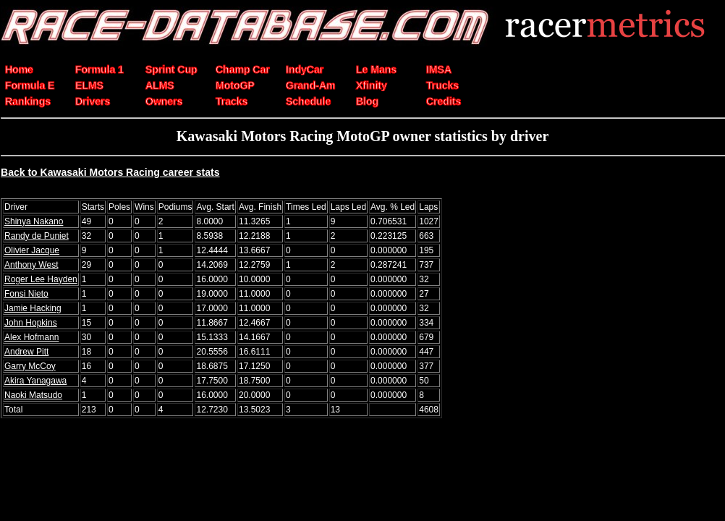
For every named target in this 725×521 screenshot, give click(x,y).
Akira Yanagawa (35, 381)
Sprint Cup (171, 69)
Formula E (29, 85)
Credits (443, 101)
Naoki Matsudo (33, 395)
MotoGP (235, 85)
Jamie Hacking (33, 308)
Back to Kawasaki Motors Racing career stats (110, 172)
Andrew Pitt (26, 352)
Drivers (92, 101)
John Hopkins (30, 323)
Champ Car (243, 69)
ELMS (89, 85)
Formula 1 (99, 69)
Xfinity (371, 85)
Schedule (308, 101)
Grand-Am (310, 85)
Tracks (231, 101)
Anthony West (31, 265)
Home (19, 69)
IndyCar (304, 69)
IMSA (438, 69)
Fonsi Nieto (26, 294)
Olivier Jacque (31, 250)
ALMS (159, 85)
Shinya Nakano (33, 221)
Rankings (28, 101)
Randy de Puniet (36, 236)
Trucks (442, 85)
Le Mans (376, 69)
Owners (163, 101)
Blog (367, 101)
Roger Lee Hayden (40, 279)
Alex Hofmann (31, 337)
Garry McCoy (30, 366)
